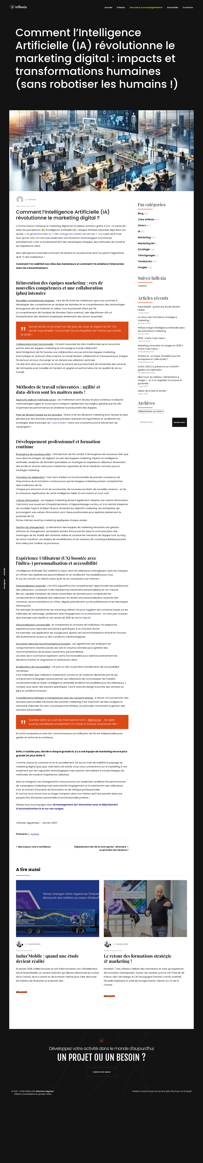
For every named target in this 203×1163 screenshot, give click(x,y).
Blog (140, 213)
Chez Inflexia (146, 219)
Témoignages (146, 255)
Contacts (186, 7)
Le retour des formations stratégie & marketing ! (137, 958)
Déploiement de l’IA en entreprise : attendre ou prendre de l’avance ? (101, 848)
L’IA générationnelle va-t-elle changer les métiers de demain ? (61, 233)
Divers (142, 225)
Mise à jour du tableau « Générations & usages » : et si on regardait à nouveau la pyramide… (160, 380)
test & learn (59, 422)
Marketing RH (146, 243)
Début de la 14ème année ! (152, 390)
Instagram (4, 584)
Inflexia (120, 7)
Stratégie (35, 834)
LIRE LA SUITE (21, 991)
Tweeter (142, 285)
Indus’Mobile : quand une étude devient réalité (47, 958)
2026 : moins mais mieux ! (152, 338)
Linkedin (4, 572)
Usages (142, 267)
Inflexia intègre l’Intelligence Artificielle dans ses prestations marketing (161, 329)
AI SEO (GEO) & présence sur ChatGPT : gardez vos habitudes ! (159, 368)
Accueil (107, 7)
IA (28, 834)
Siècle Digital (82, 617)
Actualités (171, 7)
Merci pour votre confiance (34, 846)
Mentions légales (44, 1091)
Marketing (144, 237)
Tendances (145, 261)
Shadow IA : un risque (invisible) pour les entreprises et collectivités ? (159, 357)
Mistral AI (94, 720)
